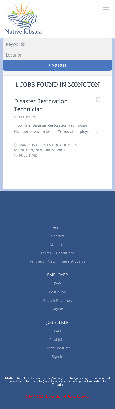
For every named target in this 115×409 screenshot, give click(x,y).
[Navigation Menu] (106, 9)
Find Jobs (57, 65)
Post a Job (57, 292)
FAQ (57, 283)
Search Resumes (57, 300)
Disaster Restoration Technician (41, 105)
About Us (57, 244)
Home (57, 227)
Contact (57, 236)
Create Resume (58, 348)
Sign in (58, 309)
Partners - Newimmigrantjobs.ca (57, 261)
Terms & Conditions (58, 253)
